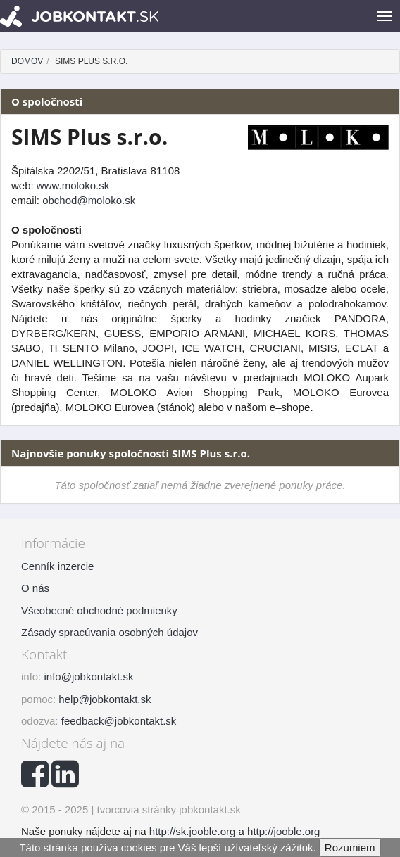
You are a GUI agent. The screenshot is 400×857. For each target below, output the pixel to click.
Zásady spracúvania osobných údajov (109, 632)
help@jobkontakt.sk (104, 699)
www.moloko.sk (73, 185)
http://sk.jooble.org (192, 831)
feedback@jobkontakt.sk (119, 721)
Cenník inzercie (57, 566)
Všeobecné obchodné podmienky (99, 610)
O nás (35, 588)
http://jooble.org (283, 831)
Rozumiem (350, 847)
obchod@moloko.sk (88, 200)
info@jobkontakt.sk (89, 677)
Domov (27, 61)
